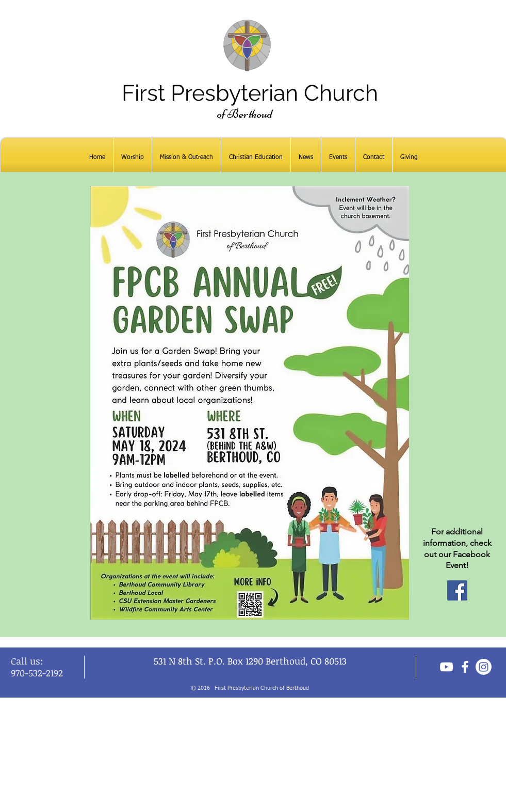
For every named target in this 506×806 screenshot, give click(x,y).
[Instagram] (484, 667)
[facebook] (465, 667)
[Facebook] (457, 590)
